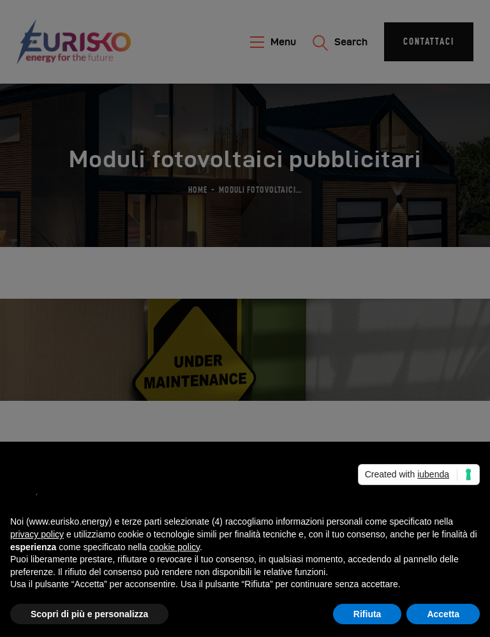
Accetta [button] (443, 614)
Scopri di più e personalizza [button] (89, 614)
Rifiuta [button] (367, 614)
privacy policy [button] (37, 534)
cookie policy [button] (174, 547)
